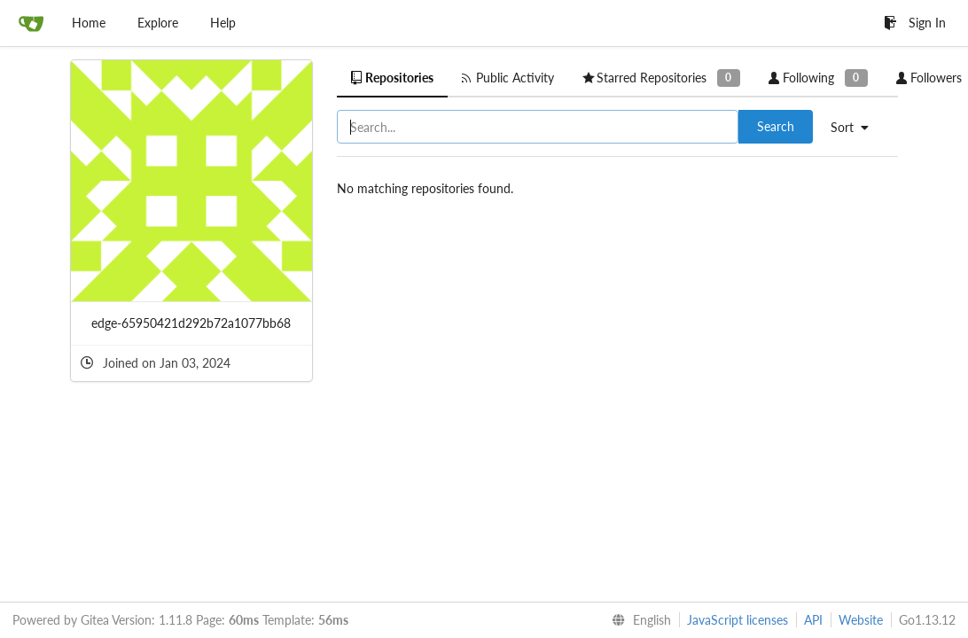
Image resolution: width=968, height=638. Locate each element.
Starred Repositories (661, 77)
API (813, 619)
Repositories (392, 77)
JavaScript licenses (737, 619)
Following (818, 77)
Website (861, 619)
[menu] (856, 128)
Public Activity (508, 77)
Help (223, 22)
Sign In (915, 22)
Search (775, 126)
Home (88, 22)
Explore (157, 22)
